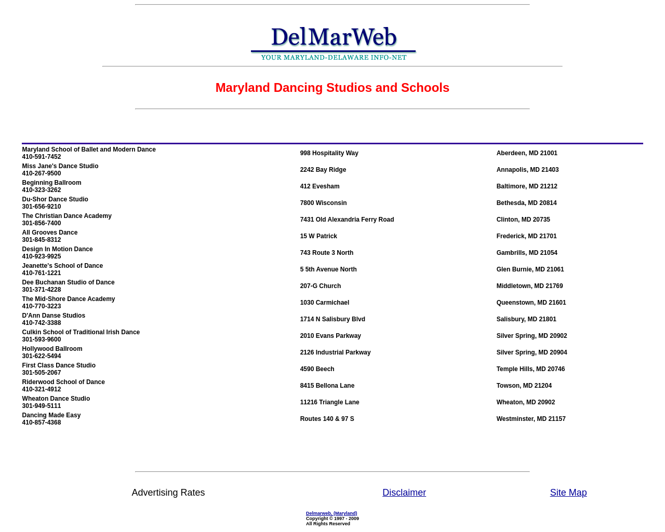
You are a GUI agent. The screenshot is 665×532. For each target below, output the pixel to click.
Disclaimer (404, 492)
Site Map (568, 492)
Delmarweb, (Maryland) (331, 513)
